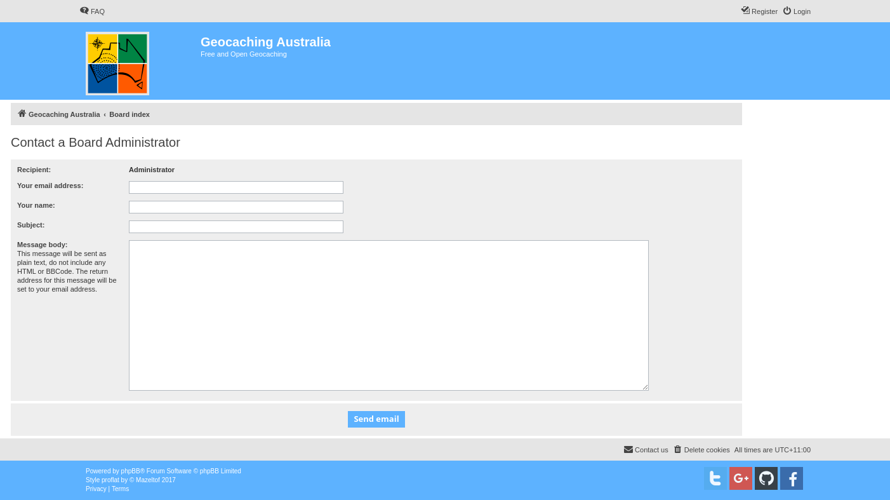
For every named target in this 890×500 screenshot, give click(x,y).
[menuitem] (92, 11)
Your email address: (50, 185)
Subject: (30, 225)
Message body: (42, 244)
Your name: (36, 205)
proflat (110, 479)
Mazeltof (148, 479)
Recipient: (34, 169)
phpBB (130, 471)
